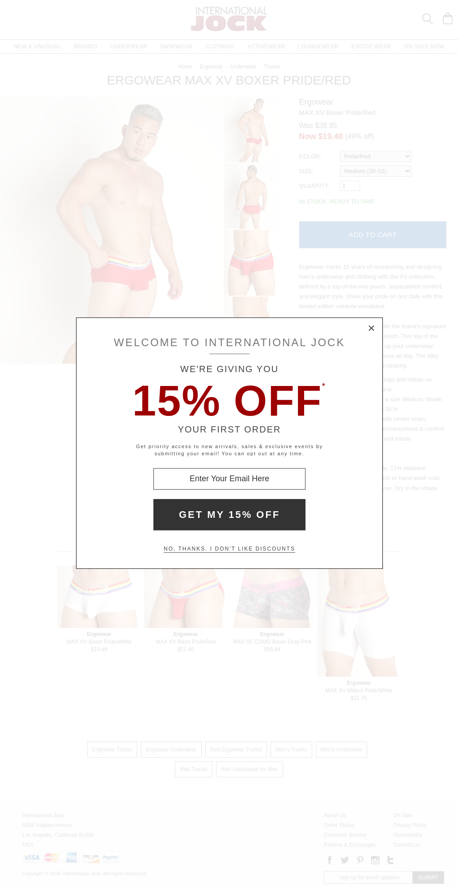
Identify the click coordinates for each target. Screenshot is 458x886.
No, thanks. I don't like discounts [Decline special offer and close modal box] (229, 549)
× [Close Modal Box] (372, 328)
